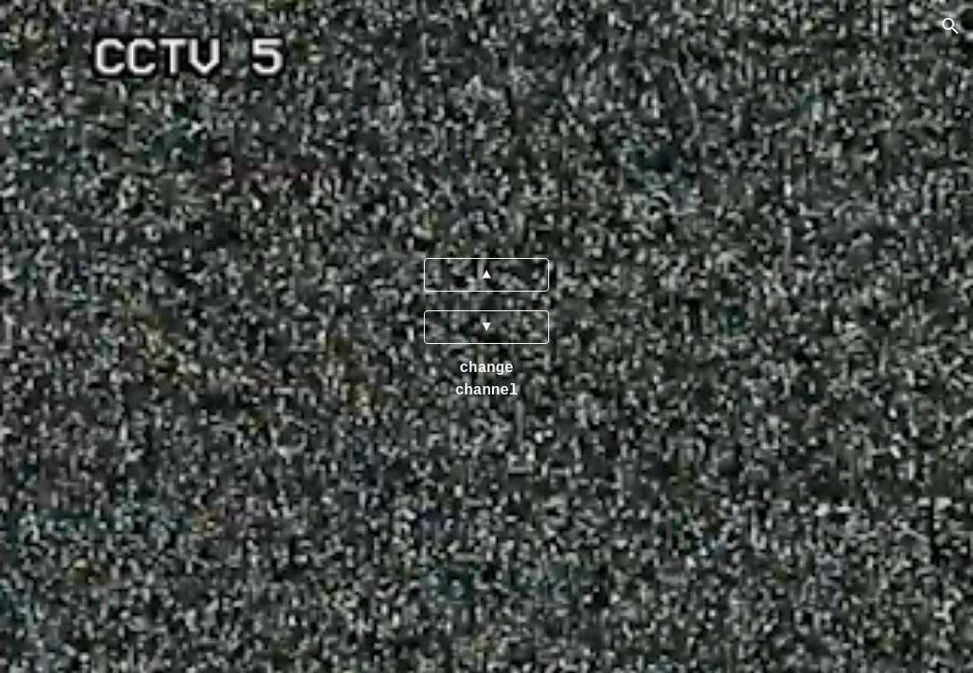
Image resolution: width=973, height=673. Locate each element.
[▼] (486, 327)
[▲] (486, 274)
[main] (486, 379)
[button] (950, 26)
